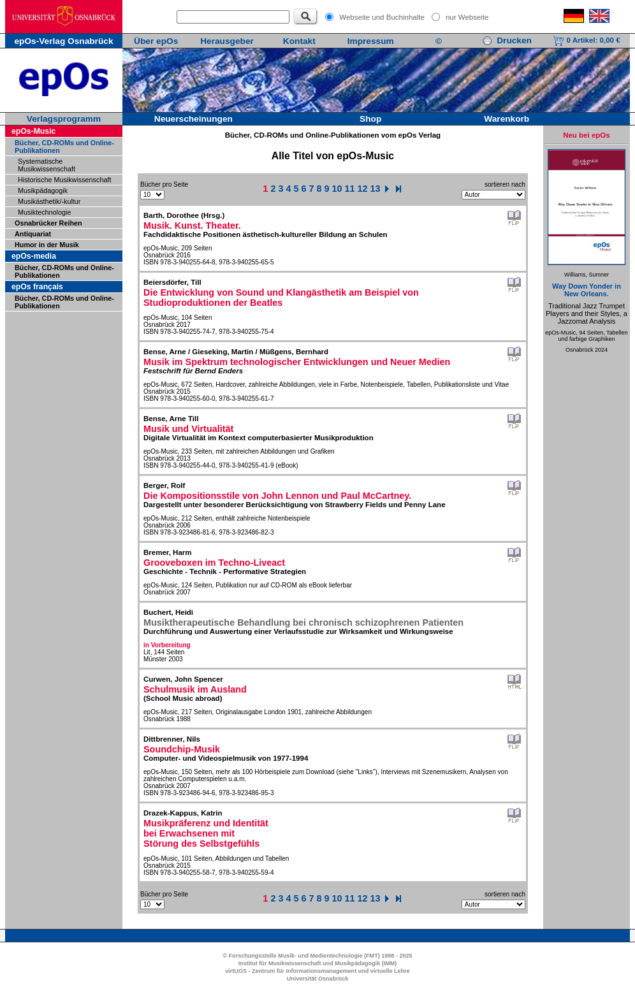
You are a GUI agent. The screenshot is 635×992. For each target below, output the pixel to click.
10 (337, 188)
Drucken (507, 40)
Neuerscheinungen (193, 119)
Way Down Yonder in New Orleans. (586, 290)
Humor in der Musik (47, 244)
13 (375, 188)
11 (350, 188)
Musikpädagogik (43, 190)
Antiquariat (33, 234)
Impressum (370, 41)
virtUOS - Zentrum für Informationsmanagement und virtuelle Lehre (317, 971)
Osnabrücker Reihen (48, 223)
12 (363, 188)
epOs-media (33, 256)
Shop (370, 119)
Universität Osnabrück (318, 978)
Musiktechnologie (44, 212)
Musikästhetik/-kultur (49, 201)
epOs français (37, 286)
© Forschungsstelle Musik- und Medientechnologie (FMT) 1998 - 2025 (317, 955)
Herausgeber (227, 41)
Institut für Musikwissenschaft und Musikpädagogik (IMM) (317, 963)
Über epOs (156, 41)
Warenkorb (506, 119)
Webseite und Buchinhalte (382, 17)
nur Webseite (467, 17)
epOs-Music (33, 131)
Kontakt (299, 41)
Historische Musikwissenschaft (64, 179)
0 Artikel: (586, 40)
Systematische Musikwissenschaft (46, 165)
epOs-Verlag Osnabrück (63, 41)
